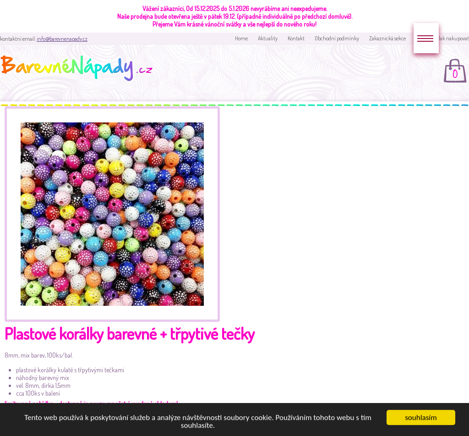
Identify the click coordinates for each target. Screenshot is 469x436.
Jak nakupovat (453, 38)
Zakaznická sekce (387, 38)
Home (241, 38)
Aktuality (268, 38)
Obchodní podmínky (337, 38)
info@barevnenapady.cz (62, 38)
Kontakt (296, 38)
